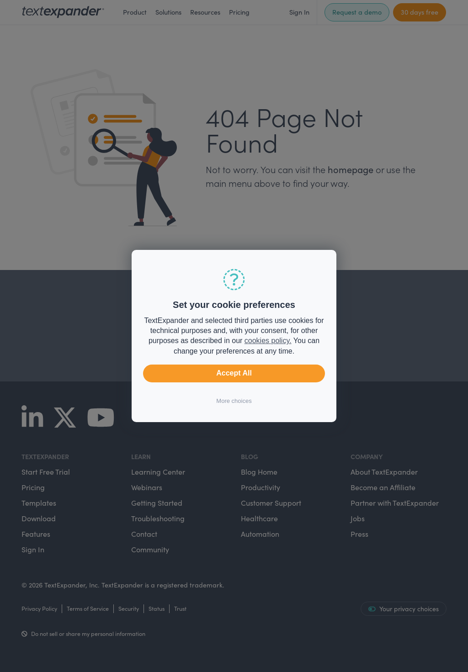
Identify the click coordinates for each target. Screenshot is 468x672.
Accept (234, 373)
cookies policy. (268, 340)
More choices (233, 400)
